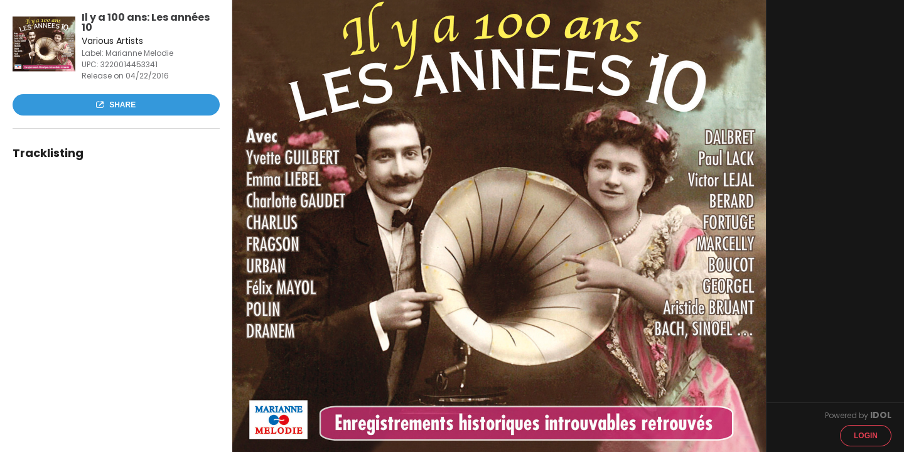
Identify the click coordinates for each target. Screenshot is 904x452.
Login (866, 435)
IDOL (880, 415)
